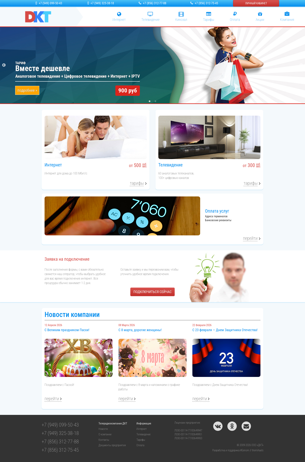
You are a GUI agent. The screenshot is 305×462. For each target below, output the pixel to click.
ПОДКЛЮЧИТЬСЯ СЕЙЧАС (152, 292)
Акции (260, 17)
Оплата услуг (217, 211)
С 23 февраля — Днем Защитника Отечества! (225, 330)
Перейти (250, 238)
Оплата (235, 17)
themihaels (257, 450)
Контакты (104, 439)
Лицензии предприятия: (187, 422)
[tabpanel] (152, 65)
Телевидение (170, 165)
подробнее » (27, 90)
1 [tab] (150, 101)
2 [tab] (155, 101)
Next (301, 65)
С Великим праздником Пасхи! (67, 330)
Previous (4, 65)
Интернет (119, 17)
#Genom (244, 450)
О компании (105, 434)
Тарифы (208, 17)
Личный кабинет (256, 3)
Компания (287, 17)
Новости (103, 428)
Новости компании (72, 315)
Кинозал (181, 17)
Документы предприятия (112, 445)
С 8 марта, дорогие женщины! (140, 330)
